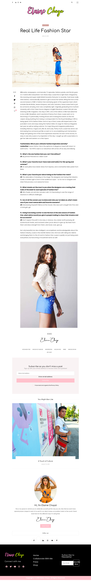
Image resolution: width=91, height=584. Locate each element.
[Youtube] (21, 2)
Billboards (23, 96)
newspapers (32, 96)
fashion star (26, 353)
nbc (65, 353)
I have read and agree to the (47, 389)
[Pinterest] (57, 544)
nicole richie (72, 353)
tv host (50, 356)
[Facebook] (13, 2)
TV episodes (50, 96)
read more (45, 530)
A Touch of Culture (45, 465)
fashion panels (60, 96)
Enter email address (45, 381)
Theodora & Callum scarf (38, 160)
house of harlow (38, 353)
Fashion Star (41, 106)
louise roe (58, 353)
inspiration (49, 353)
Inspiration (45, 29)
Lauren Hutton (34, 150)
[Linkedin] (16, 2)
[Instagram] (19, 2)
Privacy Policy (55, 389)
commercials (41, 96)
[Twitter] (14, 2)
